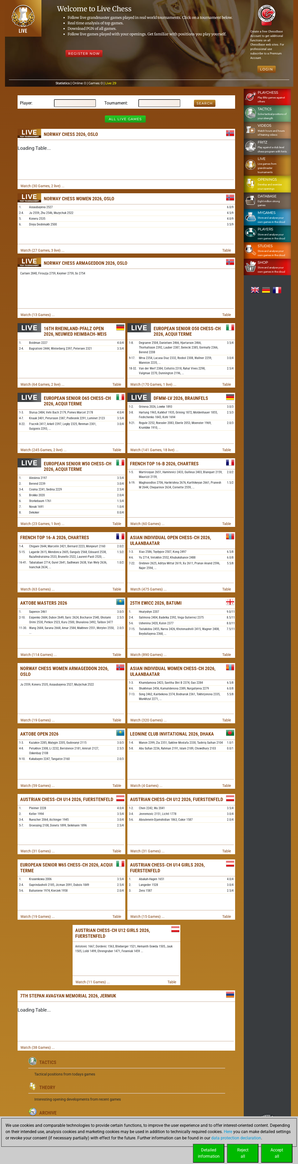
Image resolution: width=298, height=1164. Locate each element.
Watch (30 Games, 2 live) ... (42, 186)
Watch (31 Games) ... (37, 851)
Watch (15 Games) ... (147, 916)
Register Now (84, 54)
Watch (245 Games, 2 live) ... (43, 450)
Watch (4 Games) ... (146, 786)
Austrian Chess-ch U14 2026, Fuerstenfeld (66, 799)
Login (266, 69)
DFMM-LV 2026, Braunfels (181, 398)
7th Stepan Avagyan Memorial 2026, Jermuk (68, 995)
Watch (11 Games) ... (92, 982)
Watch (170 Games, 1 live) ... (153, 384)
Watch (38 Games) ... (37, 1047)
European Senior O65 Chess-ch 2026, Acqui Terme (77, 401)
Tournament (115, 103)
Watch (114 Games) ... (38, 655)
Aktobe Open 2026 (39, 734)
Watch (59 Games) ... (37, 786)
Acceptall (276, 1153)
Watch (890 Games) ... (148, 655)
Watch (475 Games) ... (148, 589)
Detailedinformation (209, 1153)
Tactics (47, 1062)
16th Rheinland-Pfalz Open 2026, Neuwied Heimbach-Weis (75, 331)
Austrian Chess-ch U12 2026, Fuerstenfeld (176, 799)
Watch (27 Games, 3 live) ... (42, 250)
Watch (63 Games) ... (37, 589)
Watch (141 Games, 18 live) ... (154, 450)
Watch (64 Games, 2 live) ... (42, 384)
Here (228, 1131)
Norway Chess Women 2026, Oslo (79, 198)
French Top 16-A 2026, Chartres (54, 537)
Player (25, 103)
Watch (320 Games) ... (148, 720)
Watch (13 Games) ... (37, 315)
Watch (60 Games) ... (147, 524)
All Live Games (125, 119)
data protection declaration (236, 1137)
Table (226, 250)
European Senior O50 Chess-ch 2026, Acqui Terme (187, 331)
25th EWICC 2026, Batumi (156, 603)
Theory (47, 1087)
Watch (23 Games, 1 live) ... (42, 524)
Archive (48, 1113)
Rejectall (242, 1153)
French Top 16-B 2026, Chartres (164, 463)
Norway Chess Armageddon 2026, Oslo (85, 263)
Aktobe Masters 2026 (43, 603)
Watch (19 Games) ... (37, 720)
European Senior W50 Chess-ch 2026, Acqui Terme (77, 466)
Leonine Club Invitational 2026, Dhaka (172, 734)
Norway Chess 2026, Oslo (71, 134)
